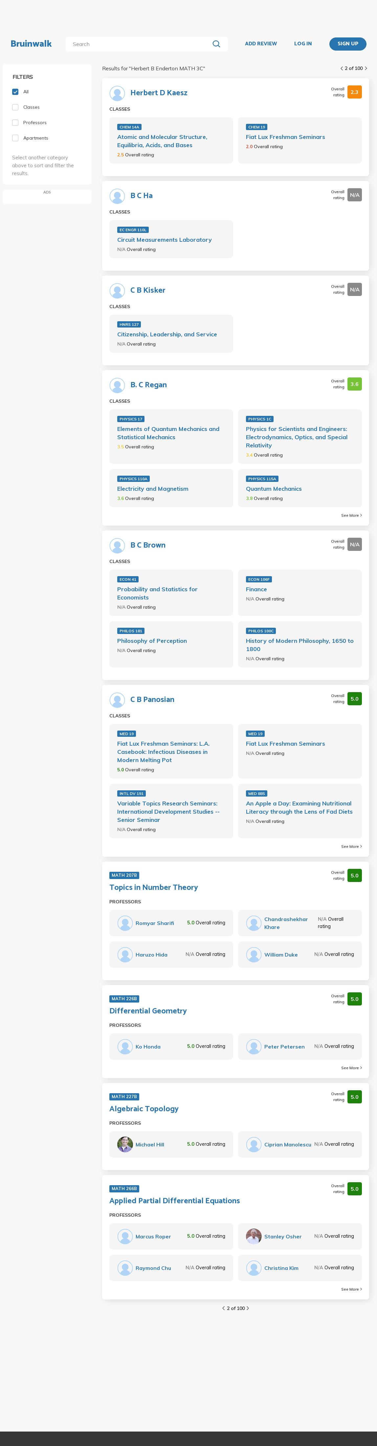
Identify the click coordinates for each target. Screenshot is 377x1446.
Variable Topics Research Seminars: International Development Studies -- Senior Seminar (168, 812)
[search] (139, 44)
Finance (256, 589)
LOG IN (303, 44)
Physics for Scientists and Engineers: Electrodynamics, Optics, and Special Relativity (296, 437)
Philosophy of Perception (152, 640)
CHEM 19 (256, 126)
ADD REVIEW (261, 44)
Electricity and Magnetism (152, 488)
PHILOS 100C (261, 630)
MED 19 (127, 733)
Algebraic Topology (144, 1109)
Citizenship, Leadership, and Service (167, 334)
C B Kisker (148, 291)
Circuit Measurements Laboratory (164, 239)
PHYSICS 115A (262, 478)
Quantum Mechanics (274, 488)
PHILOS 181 (131, 630)
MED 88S (256, 793)
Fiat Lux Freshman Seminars (285, 137)
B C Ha (141, 196)
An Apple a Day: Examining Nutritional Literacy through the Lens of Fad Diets (299, 807)
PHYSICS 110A (133, 478)
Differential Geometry (148, 1011)
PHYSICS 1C (259, 419)
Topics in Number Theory (153, 888)
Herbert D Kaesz (159, 93)
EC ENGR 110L (133, 229)
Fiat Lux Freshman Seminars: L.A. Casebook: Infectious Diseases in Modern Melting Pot (163, 752)
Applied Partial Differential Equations (174, 1201)
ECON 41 (128, 579)
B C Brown (148, 546)
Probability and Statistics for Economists (157, 593)
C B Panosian (152, 700)
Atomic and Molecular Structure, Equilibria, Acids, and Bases (162, 141)
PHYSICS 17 (131, 419)
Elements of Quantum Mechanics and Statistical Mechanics (168, 433)
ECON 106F (259, 579)
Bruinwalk (31, 44)
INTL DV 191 (132, 793)
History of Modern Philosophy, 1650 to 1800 (300, 645)
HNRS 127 (129, 324)
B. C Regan (148, 385)
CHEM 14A (129, 126)
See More (351, 515)
